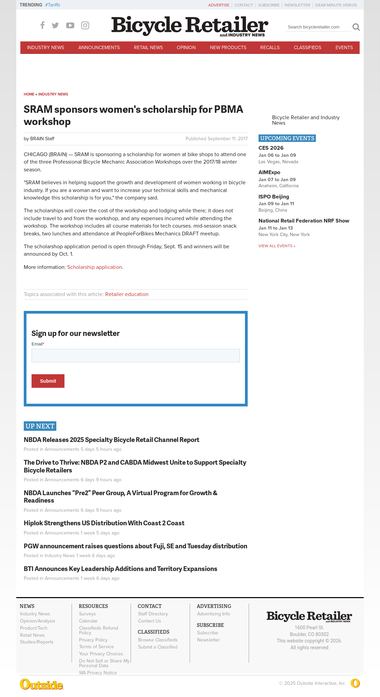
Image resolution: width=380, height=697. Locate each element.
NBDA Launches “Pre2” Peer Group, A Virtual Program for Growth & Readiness (120, 496)
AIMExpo (269, 172)
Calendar (88, 621)
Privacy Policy (93, 639)
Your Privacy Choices (101, 654)
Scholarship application (94, 267)
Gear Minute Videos (336, 5)
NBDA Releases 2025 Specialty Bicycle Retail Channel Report (112, 439)
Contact (243, 5)
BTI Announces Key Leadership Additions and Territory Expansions (120, 568)
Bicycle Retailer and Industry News (306, 120)
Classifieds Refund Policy (98, 630)
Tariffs (54, 5)
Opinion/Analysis (37, 621)
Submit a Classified (157, 647)
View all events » (277, 246)
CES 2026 (271, 148)
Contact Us (149, 621)
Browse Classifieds (158, 639)
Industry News (45, 47)
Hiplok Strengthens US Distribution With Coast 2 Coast (104, 522)
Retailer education (127, 294)
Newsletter (297, 5)
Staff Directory (153, 614)
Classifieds (307, 47)
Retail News (148, 47)
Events (344, 47)
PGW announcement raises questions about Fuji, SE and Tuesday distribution (135, 545)
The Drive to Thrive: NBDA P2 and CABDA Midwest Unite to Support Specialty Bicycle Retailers (135, 466)
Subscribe (269, 5)
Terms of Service (96, 647)
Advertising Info (213, 614)
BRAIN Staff (42, 139)
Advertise (218, 5)
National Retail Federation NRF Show (304, 220)
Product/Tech (34, 628)
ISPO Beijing (274, 196)
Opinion (186, 47)
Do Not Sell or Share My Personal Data (104, 663)
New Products (228, 47)
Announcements (99, 47)
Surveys (87, 614)
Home (29, 94)
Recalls (270, 47)
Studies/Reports (37, 642)
